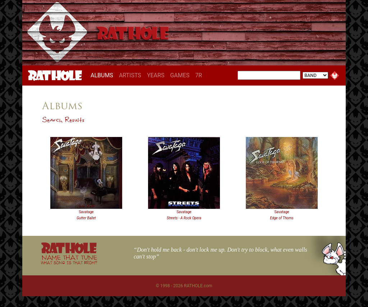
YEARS (156, 75)
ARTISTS (130, 75)
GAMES (179, 75)
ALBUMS (103, 75)
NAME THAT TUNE (69, 259)
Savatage (86, 212)
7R (198, 75)
